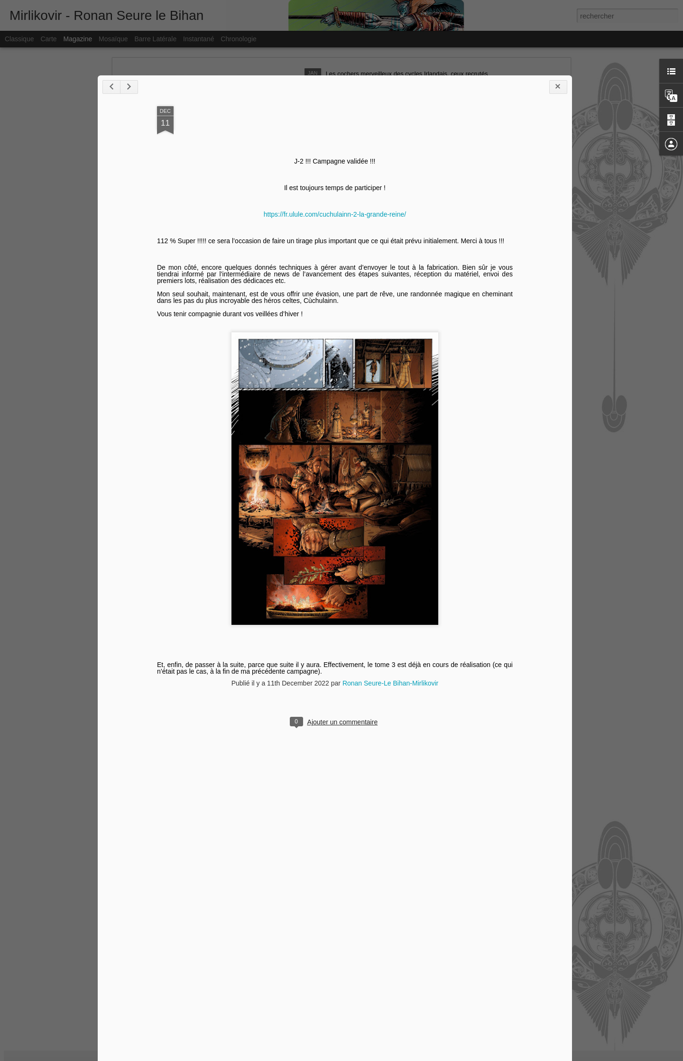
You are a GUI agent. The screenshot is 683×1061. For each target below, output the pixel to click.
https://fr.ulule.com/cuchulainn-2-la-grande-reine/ (308, 441)
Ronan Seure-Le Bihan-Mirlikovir (364, 910)
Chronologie (239, 39)
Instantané (198, 39)
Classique (19, 39)
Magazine (78, 39)
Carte (48, 39)
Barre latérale (155, 39)
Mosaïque (113, 39)
